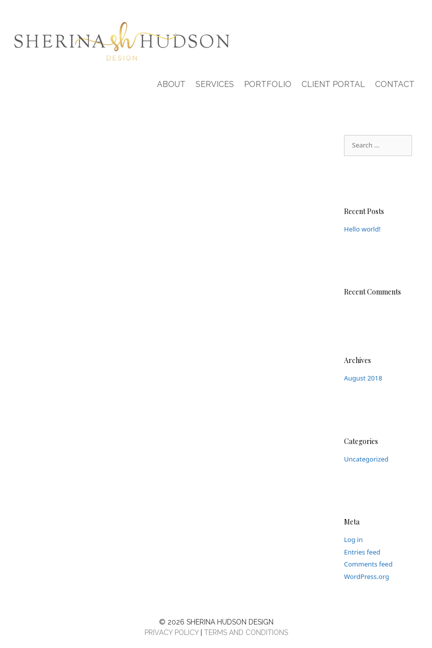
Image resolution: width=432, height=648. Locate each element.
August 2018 (363, 378)
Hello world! (362, 229)
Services (215, 84)
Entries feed (362, 552)
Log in (353, 539)
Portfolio (268, 84)
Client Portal (333, 84)
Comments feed (368, 564)
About (171, 84)
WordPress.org (366, 576)
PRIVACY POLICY (171, 632)
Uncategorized (366, 459)
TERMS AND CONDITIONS (246, 632)
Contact (394, 84)
